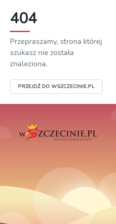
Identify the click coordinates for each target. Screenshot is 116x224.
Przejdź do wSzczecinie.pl (56, 86)
